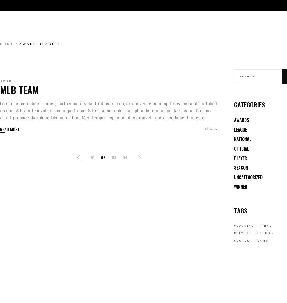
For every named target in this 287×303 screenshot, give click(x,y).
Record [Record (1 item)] (263, 233)
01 (93, 157)
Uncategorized (248, 177)
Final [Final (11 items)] (266, 225)
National (242, 139)
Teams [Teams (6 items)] (261, 240)
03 (114, 157)
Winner (240, 187)
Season (241, 167)
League (240, 129)
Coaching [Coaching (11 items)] (244, 225)
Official (241, 149)
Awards (9, 81)
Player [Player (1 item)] (241, 233)
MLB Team (19, 90)
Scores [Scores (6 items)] (242, 240)
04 (125, 157)
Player (240, 158)
